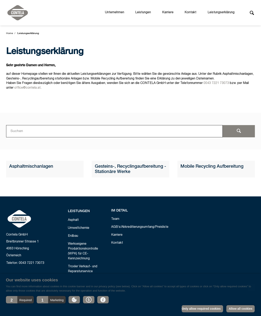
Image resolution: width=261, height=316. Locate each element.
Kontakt (190, 12)
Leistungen (143, 12)
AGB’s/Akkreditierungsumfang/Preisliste (139, 227)
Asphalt (73, 220)
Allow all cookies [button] (240, 308)
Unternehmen (114, 12)
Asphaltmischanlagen (31, 166)
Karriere (168, 12)
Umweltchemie (78, 228)
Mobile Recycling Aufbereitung (211, 166)
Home (9, 33)
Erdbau (73, 236)
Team (115, 219)
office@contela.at (27, 88)
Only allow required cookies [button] (201, 308)
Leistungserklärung (221, 12)
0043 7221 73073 (216, 83)
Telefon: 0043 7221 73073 (25, 263)
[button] (20, 299)
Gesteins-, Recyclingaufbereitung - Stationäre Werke (130, 169)
